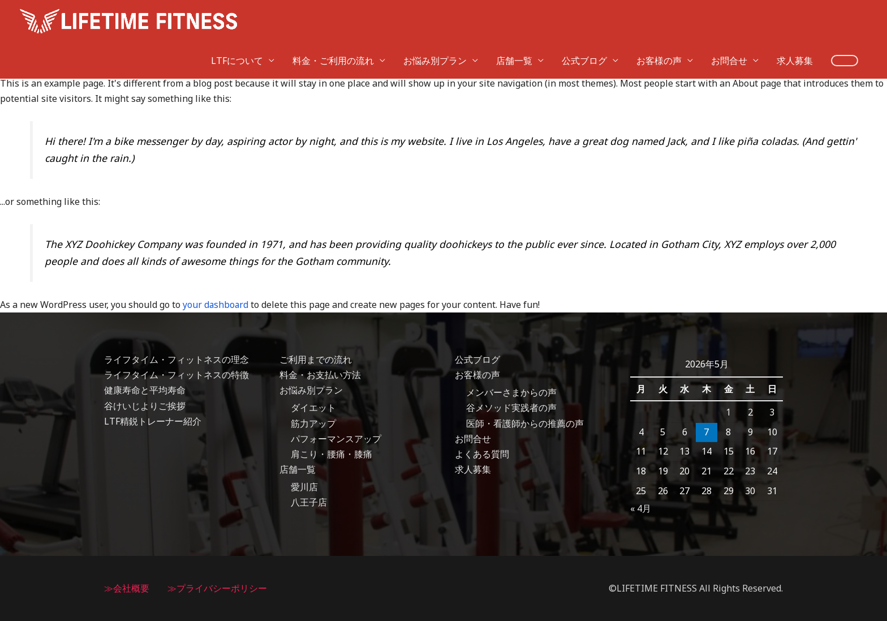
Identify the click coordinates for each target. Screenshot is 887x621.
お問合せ (729, 18)
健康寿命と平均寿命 (145, 390)
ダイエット (313, 408)
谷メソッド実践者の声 (511, 408)
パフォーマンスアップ (336, 438)
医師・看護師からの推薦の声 (525, 423)
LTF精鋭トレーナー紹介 (152, 421)
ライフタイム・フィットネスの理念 (176, 359)
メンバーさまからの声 (511, 392)
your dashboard (216, 304)
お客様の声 (659, 18)
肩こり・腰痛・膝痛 (331, 454)
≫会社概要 (126, 588)
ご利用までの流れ (315, 359)
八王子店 (309, 502)
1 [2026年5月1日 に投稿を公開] (728, 412)
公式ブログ (584, 18)
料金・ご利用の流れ (333, 18)
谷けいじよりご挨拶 (145, 406)
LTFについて (237, 18)
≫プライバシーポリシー (217, 588)
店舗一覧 (514, 18)
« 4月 (640, 508)
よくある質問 (482, 454)
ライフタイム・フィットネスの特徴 (176, 375)
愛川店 (304, 487)
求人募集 (795, 18)
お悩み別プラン (435, 18)
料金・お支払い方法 (320, 375)
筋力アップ (313, 423)
